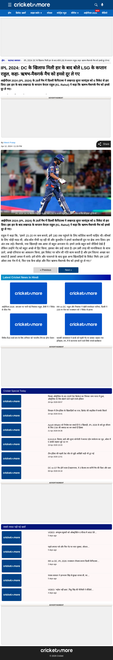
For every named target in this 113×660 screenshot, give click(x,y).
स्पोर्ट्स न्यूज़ (61, 13)
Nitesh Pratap (9, 142)
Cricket (60, 656)
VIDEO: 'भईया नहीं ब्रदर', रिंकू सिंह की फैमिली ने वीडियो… (71, 589)
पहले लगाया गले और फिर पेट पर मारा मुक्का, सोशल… (68, 547)
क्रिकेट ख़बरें (21, 13)
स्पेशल (49, 13)
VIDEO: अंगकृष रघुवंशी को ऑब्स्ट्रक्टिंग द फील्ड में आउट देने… (72, 532)
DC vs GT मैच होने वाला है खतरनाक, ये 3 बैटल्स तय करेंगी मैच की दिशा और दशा (79, 468)
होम (9, 13)
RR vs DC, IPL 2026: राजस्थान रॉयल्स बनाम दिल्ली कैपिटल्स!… (73, 561)
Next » (68, 270)
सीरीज (75, 13)
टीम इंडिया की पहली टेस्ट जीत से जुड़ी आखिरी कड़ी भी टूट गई (71, 453)
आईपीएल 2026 (90, 13)
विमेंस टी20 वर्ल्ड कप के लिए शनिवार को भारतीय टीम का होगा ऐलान (28, 338)
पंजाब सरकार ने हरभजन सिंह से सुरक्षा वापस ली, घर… (68, 575)
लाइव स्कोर (36, 13)
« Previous (45, 270)
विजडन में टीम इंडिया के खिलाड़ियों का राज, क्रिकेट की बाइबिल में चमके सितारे (77, 410)
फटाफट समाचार (14, 60)
